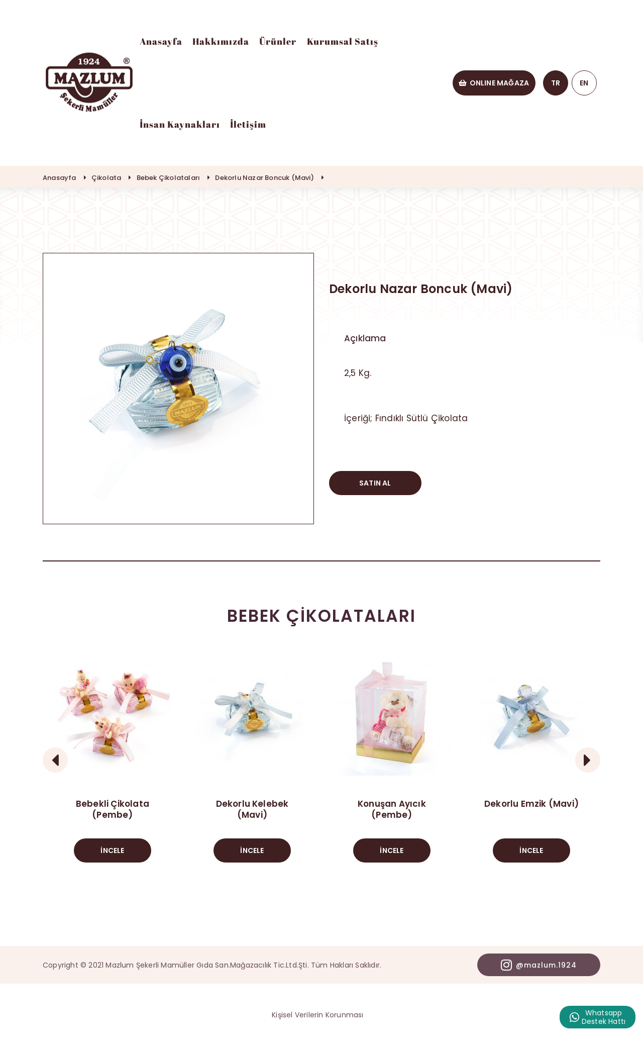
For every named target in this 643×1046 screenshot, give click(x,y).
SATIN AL (375, 483)
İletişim (248, 124)
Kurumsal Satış (342, 41)
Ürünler (277, 41)
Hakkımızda (220, 41)
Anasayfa (161, 41)
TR (555, 83)
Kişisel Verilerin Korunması (317, 1015)
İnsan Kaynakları (180, 124)
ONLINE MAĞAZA (494, 82)
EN (584, 83)
